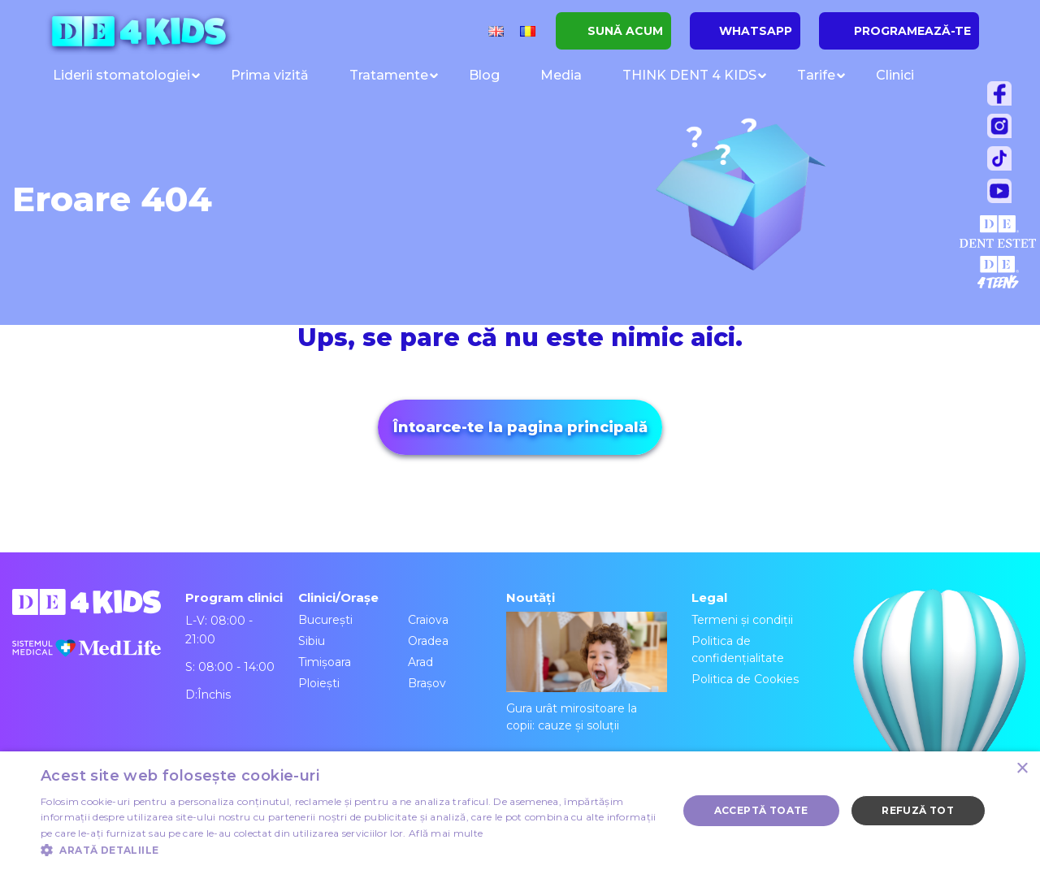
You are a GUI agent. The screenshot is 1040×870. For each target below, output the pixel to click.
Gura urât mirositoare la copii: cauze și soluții (586, 672)
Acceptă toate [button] (761, 810)
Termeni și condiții (742, 619)
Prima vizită (270, 75)
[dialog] (520, 810)
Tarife (816, 75)
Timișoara (324, 662)
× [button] (1022, 769)
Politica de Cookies (745, 679)
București (325, 619)
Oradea (428, 641)
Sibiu (311, 641)
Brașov (427, 683)
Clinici (895, 75)
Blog (484, 75)
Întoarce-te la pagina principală (520, 427)
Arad (420, 662)
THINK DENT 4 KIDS (689, 75)
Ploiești (319, 683)
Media (561, 75)
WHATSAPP (755, 31)
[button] (350, 850)
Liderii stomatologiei (121, 75)
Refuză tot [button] (918, 810)
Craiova (428, 619)
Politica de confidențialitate (737, 649)
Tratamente (388, 75)
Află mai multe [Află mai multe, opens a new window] (446, 833)
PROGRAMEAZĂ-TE (912, 31)
